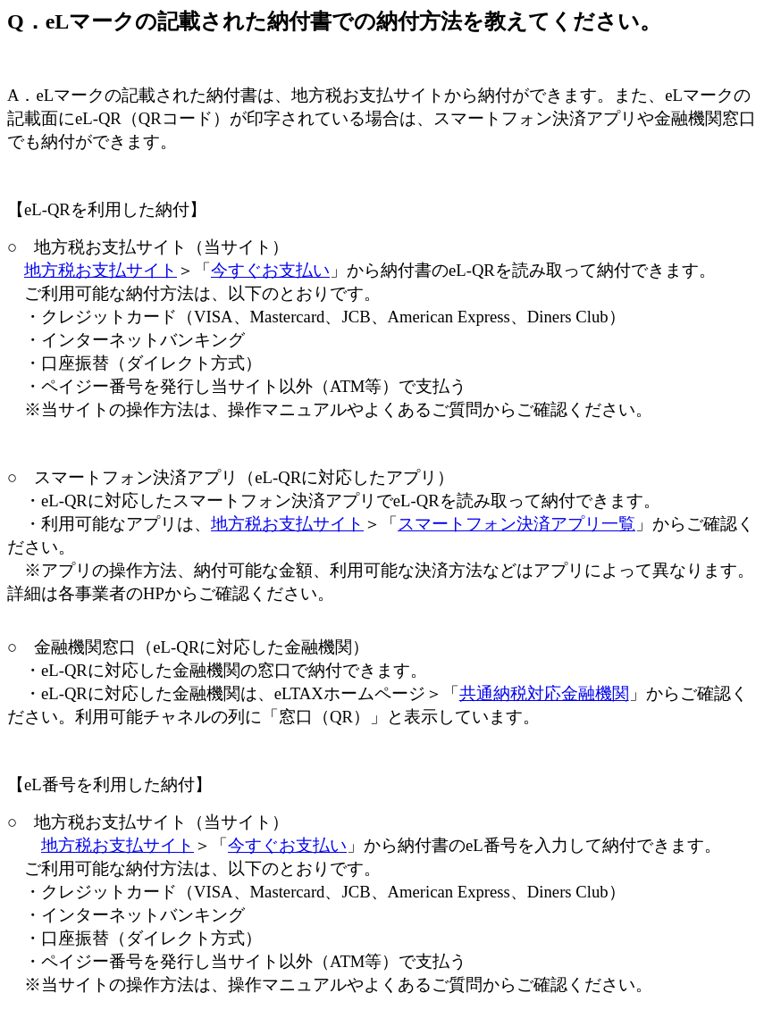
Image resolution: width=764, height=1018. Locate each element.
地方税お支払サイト (100, 270)
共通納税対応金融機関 (544, 693)
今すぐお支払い (270, 270)
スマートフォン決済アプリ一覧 (516, 523)
